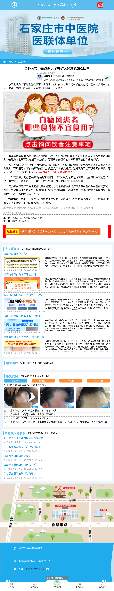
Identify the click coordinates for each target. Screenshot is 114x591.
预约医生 (80, 585)
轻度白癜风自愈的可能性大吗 (20, 274)
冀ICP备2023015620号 (35, 569)
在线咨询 (57, 584)
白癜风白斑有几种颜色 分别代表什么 (24, 337)
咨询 (107, 77)
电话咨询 (34, 585)
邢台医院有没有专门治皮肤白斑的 (22, 447)
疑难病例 (98, 381)
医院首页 (11, 585)
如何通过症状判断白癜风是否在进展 (23, 438)
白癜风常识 (24, 61)
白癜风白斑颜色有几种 (16, 253)
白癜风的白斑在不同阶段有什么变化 (23, 295)
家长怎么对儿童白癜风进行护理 (28, 218)
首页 (11, 61)
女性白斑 (43, 381)
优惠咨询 (102, 585)
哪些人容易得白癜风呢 (23, 221)
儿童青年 (15, 381)
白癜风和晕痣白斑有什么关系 (20, 464)
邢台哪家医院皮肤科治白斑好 (20, 473)
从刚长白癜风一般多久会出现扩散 (22, 316)
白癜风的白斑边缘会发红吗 (18, 455)
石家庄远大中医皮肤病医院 (21, 213)
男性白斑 (70, 381)
